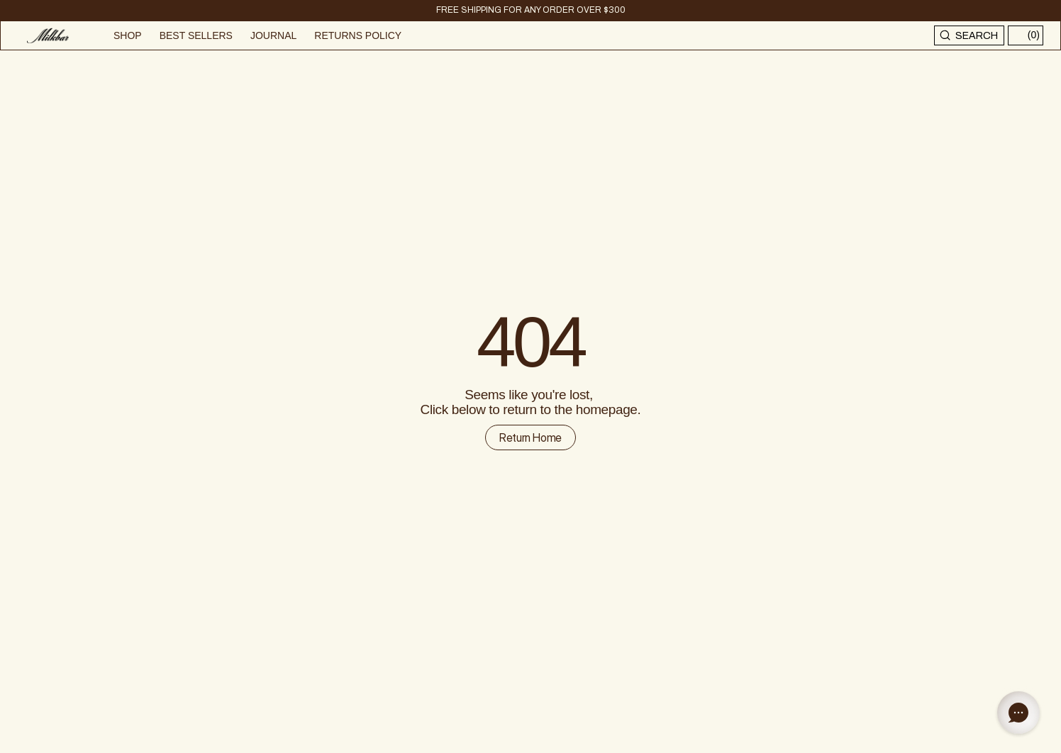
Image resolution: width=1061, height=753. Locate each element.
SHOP (127, 35)
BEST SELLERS (196, 35)
